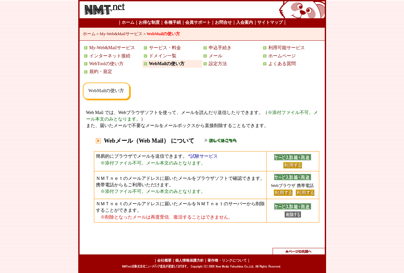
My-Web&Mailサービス (121, 34)
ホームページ (282, 55)
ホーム (89, 34)
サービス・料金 (165, 47)
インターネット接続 (109, 55)
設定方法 (218, 63)
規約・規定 (100, 71)
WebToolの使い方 (106, 63)
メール (215, 55)
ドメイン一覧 (162, 55)
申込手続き (220, 47)
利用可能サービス (286, 47)
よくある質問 (282, 63)
